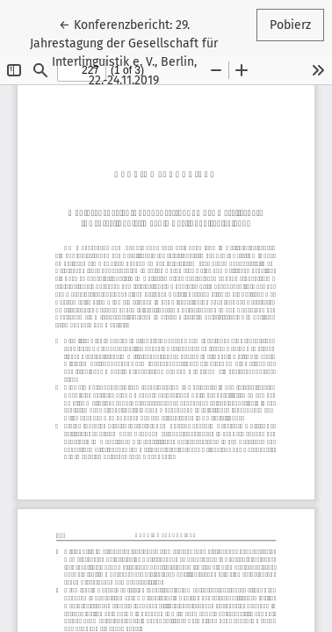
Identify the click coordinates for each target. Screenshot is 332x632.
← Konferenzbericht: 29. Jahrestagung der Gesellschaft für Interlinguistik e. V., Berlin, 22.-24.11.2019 (132, 51)
